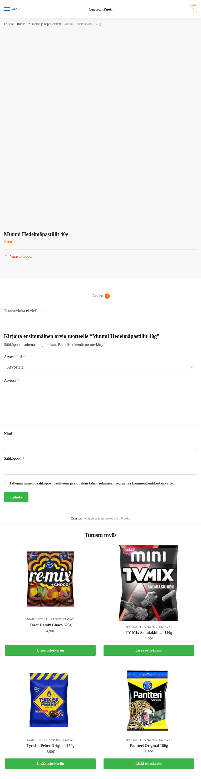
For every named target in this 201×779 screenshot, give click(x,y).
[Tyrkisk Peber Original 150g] (50, 700)
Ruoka (21, 24)
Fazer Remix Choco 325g (51, 625)
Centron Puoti (100, 9)
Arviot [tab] (97, 296)
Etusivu (9, 24)
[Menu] (12, 9)
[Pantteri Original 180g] (149, 700)
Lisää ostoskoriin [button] (50, 650)
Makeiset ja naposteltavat (45, 24)
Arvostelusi (14, 357)
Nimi (9, 434)
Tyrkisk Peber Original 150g (51, 745)
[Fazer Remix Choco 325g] (50, 579)
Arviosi (11, 380)
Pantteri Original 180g (149, 745)
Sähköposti (14, 458)
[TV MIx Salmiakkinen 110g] (149, 583)
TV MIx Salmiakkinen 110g (149, 632)
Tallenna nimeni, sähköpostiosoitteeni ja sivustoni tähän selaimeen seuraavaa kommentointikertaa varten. (92, 483)
